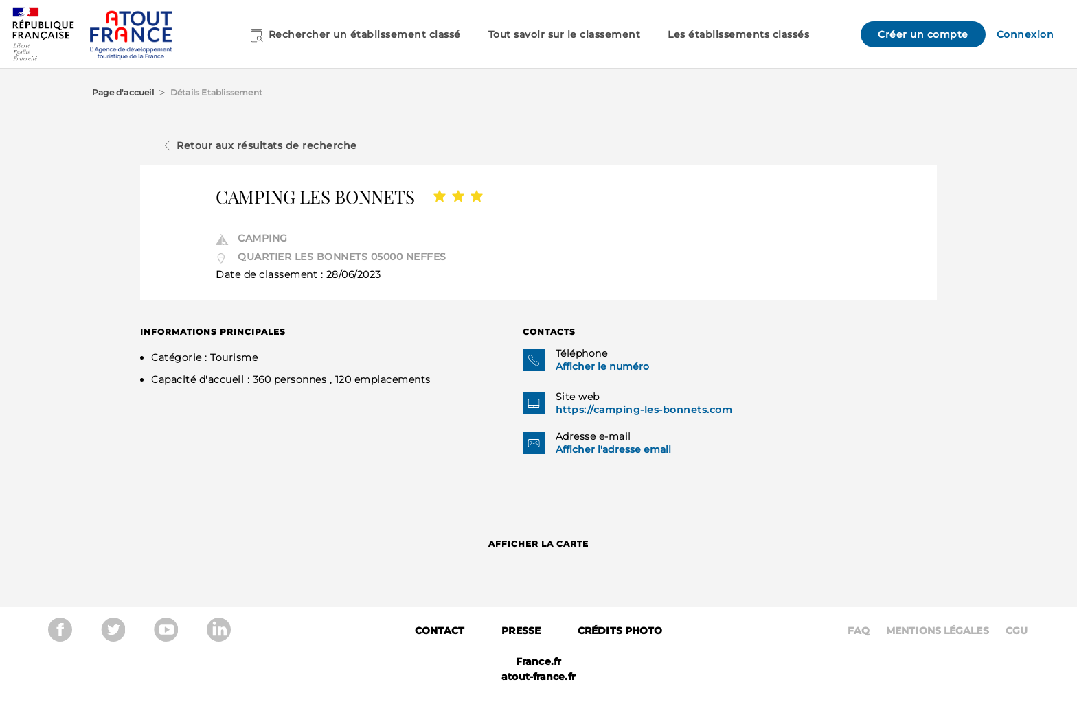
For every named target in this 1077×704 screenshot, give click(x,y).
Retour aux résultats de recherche (267, 145)
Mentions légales (937, 630)
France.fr (538, 661)
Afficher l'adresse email (613, 449)
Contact (440, 630)
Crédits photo (620, 630)
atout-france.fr (538, 676)
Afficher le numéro (602, 366)
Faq (859, 630)
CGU (1017, 630)
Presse (521, 630)
